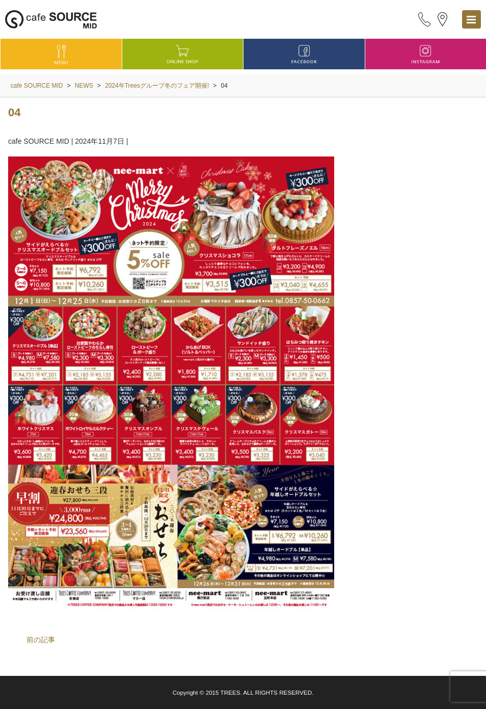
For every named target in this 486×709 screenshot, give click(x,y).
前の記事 (40, 640)
